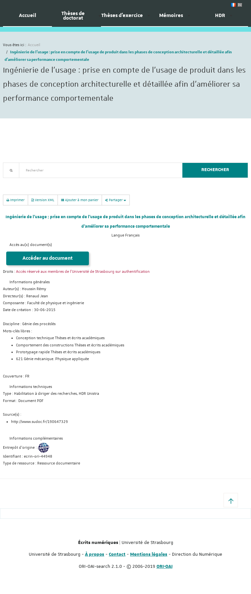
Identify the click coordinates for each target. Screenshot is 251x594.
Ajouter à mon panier (79, 200)
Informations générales (29, 282)
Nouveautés (48, 182)
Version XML (42, 199)
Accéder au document (48, 258)
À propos (94, 554)
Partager (115, 199)
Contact (117, 554)
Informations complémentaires (36, 438)
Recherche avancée (20, 182)
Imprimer (16, 199)
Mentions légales (148, 554)
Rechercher (215, 170)
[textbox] (98, 170)
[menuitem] (27, 18)
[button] (231, 500)
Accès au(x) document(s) (30, 244)
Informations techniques (30, 386)
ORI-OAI (165, 566)
